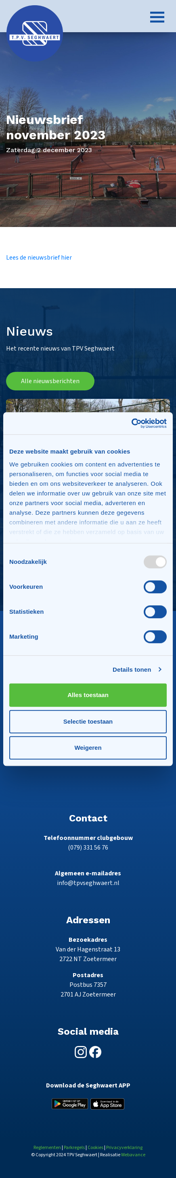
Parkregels (74, 1147)
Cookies (95, 1147)
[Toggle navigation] (157, 17)
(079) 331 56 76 (88, 847)
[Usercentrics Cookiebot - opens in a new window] (131, 423)
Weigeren (87, 747)
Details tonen (132, 669)
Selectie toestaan (88, 721)
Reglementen (47, 1147)
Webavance (133, 1154)
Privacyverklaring (124, 1147)
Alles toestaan (88, 694)
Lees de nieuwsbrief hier (39, 257)
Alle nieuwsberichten (50, 381)
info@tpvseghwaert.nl (88, 883)
